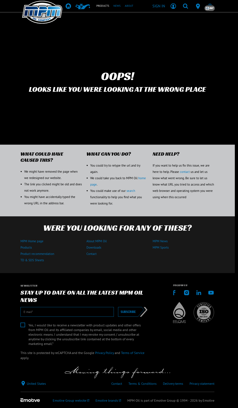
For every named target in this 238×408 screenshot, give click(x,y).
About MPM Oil (96, 241)
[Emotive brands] (108, 400)
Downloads (93, 247)
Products (26, 247)
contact (185, 172)
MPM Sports (161, 247)
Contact (91, 254)
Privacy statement (202, 383)
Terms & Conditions (142, 383)
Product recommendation (37, 254)
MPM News (160, 241)
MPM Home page (31, 241)
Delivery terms (173, 383)
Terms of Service (132, 353)
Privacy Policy (104, 353)
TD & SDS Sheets (32, 260)
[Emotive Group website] (71, 400)
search (130, 191)
